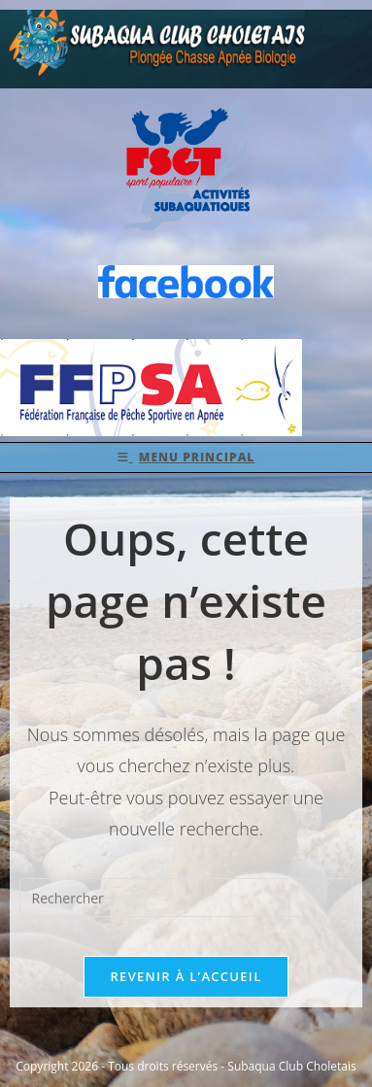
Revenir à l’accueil (185, 976)
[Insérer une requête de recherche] (186, 897)
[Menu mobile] (186, 457)
